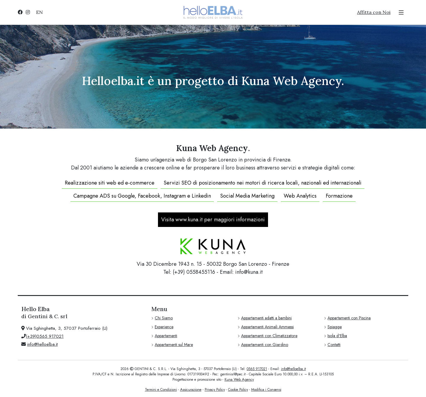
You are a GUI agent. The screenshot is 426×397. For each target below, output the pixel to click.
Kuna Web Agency (239, 379)
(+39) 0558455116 (194, 272)
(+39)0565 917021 (45, 336)
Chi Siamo (164, 318)
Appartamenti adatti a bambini (266, 318)
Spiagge (334, 327)
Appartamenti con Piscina (349, 318)
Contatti (334, 345)
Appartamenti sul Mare (174, 345)
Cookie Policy (238, 389)
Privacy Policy (215, 389)
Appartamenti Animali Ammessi (267, 327)
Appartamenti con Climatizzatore (269, 336)
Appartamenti (166, 336)
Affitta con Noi (373, 12)
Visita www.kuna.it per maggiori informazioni (213, 219)
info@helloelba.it (42, 344)
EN (39, 12)
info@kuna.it (249, 272)
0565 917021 (257, 369)
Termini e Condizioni (161, 389)
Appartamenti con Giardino (264, 345)
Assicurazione (190, 389)
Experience (164, 327)
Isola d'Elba (337, 336)
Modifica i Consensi (266, 389)
